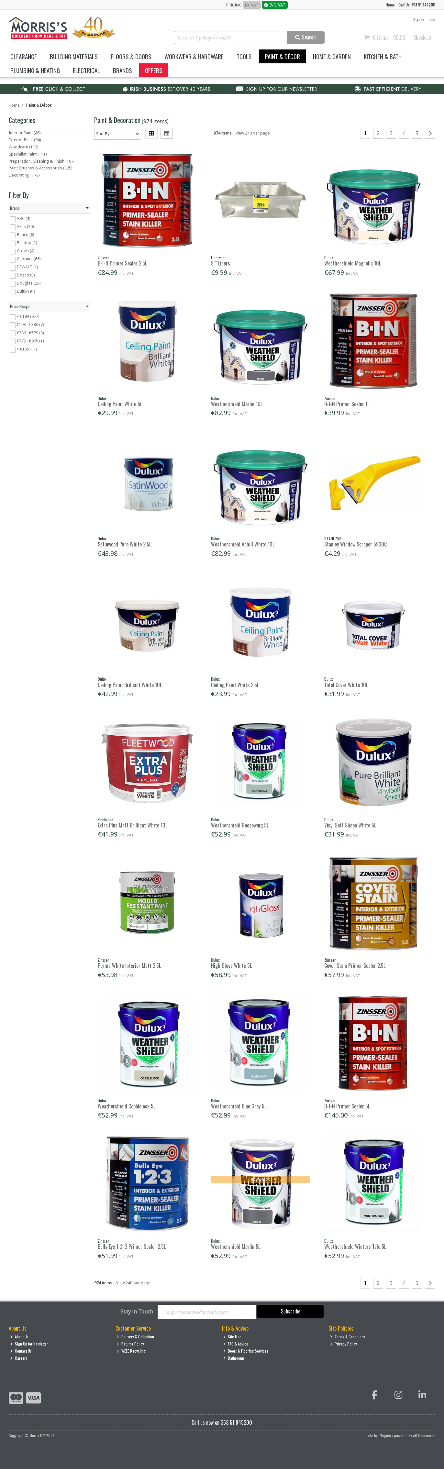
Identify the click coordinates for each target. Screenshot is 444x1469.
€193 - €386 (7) (30, 324)
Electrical (86, 70)
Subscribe (290, 1311)
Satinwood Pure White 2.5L (124, 544)
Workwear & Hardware (194, 56)
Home (390, 4)
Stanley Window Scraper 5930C (355, 544)
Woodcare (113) (23, 147)
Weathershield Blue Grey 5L (238, 1106)
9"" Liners (220, 263)
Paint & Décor (282, 56)
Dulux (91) (26, 291)
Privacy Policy (343, 1343)
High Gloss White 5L (231, 965)
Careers (18, 1358)
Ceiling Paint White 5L (120, 404)
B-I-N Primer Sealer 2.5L (122, 263)
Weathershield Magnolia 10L (352, 263)
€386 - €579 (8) (30, 332)
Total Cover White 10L (346, 685)
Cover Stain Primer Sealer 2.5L (354, 965)
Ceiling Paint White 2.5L (235, 685)
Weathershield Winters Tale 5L (355, 1246)
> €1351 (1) (27, 349)
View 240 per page (253, 133)
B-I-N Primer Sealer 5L (347, 1106)
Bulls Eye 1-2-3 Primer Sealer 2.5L (132, 1246)
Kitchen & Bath (383, 56)
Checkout (422, 37)
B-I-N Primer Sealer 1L (346, 404)
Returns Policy (130, 1343)
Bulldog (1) (27, 242)
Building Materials (74, 56)
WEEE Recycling (131, 1351)
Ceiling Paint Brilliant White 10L (130, 685)
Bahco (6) (25, 234)
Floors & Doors (131, 56)
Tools (244, 56)
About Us (19, 1336)
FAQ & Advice (236, 1343)
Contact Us (21, 1351)
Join (432, 19)
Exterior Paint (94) (25, 140)
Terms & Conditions (347, 1336)
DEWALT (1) (27, 267)
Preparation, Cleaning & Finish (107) (41, 161)
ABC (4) (23, 218)
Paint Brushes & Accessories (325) (40, 168)
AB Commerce (424, 1435)
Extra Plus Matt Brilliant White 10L (132, 825)
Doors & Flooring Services (246, 1351)
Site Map (232, 1336)
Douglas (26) (28, 283)
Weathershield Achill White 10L (242, 544)
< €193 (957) (28, 316)
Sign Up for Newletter (29, 1343)
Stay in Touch (136, 1312)
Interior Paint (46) (24, 132)
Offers (153, 70)
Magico (385, 1435)
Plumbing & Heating (35, 70)
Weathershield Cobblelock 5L (126, 1106)
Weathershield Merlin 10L (236, 404)
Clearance (23, 56)
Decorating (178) (24, 175)
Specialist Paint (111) (28, 154)
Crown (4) (25, 251)
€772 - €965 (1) (30, 340)
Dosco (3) (26, 275)
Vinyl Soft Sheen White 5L (350, 825)
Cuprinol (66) (28, 259)
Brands (122, 70)
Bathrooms (234, 1358)
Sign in (418, 19)
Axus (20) (25, 226)
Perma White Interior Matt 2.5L (129, 965)
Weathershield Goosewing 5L (240, 825)
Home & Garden (332, 56)
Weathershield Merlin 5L (235, 1246)
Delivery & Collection (135, 1336)
